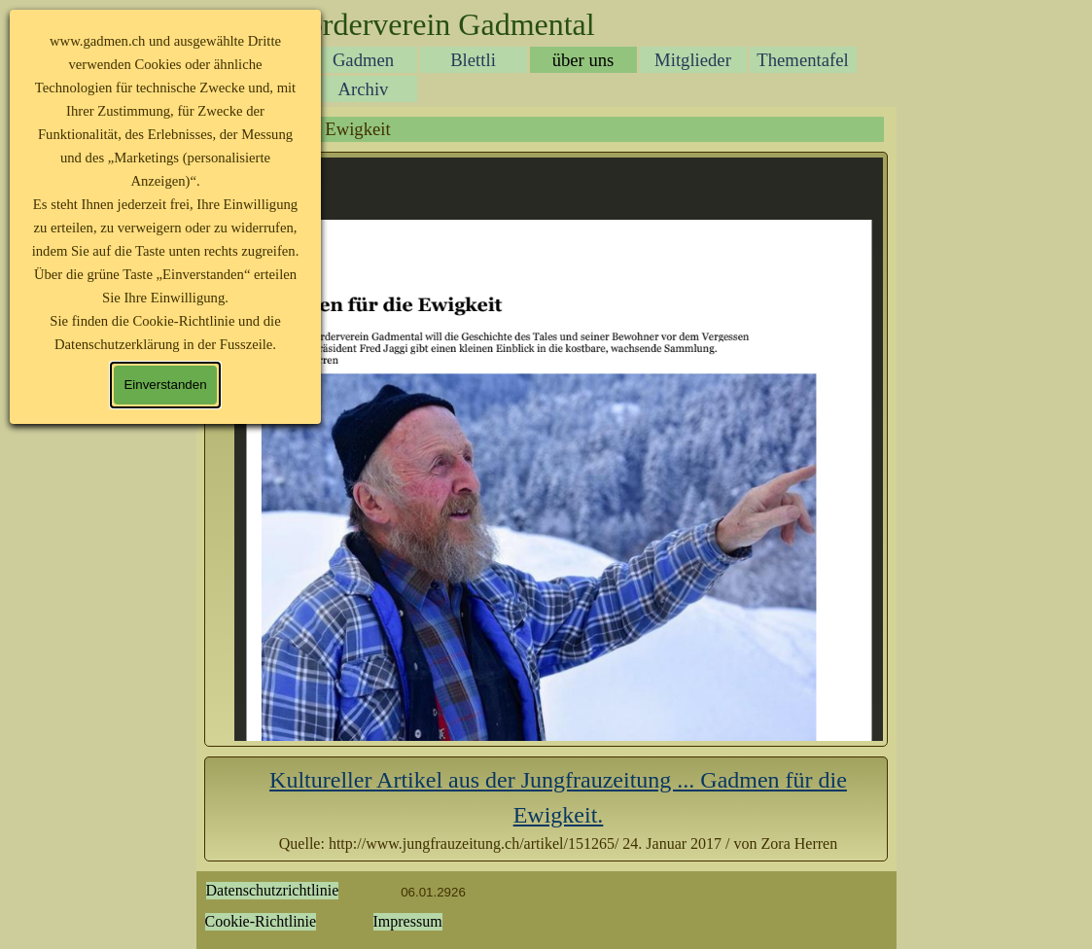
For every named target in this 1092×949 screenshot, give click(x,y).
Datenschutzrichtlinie (272, 890)
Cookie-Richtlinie (261, 921)
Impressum (407, 921)
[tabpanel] (558, 809)
